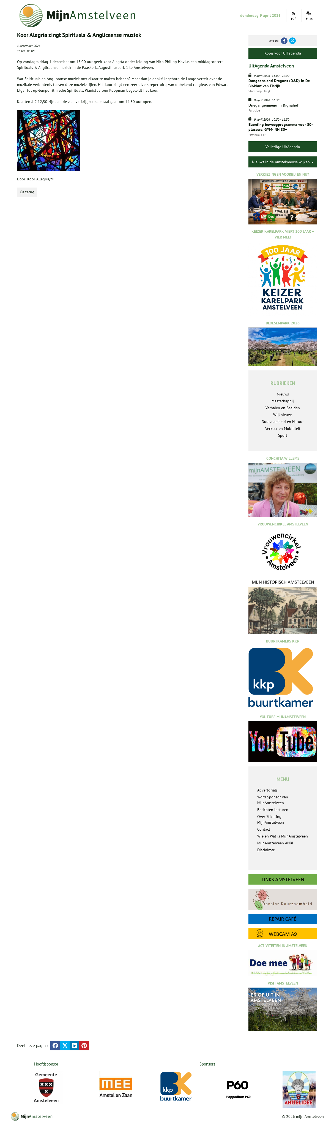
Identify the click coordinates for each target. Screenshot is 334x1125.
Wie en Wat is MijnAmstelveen (282, 836)
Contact (263, 829)
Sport (282, 435)
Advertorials (267, 790)
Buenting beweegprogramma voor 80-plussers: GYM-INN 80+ (280, 127)
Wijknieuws (282, 414)
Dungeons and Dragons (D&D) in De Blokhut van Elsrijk (279, 83)
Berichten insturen (272, 809)
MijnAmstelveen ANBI (275, 843)
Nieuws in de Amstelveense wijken (283, 161)
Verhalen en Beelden (282, 407)
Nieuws (283, 394)
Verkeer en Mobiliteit (282, 428)
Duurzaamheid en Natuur (283, 421)
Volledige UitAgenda (282, 146)
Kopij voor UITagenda (282, 53)
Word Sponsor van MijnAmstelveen (272, 800)
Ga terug (27, 191)
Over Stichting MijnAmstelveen (270, 819)
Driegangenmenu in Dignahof (273, 105)
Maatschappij (283, 401)
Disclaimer (266, 849)
